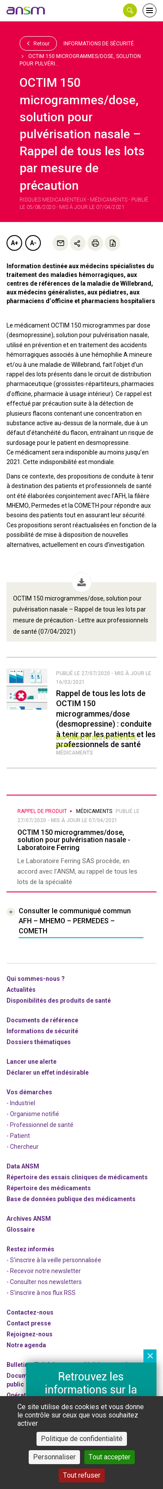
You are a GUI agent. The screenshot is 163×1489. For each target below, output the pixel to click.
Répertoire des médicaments (49, 1188)
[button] (130, 10)
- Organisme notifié (33, 1113)
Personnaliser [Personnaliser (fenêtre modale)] (54, 1457)
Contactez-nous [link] (30, 1312)
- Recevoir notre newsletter (44, 1270)
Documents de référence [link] (42, 1020)
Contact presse (29, 1323)
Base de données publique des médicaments (71, 1198)
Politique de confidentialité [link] (82, 1438)
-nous (30, 1334)
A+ (14, 242)
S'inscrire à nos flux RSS (43, 1292)
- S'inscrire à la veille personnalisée (54, 1260)
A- (33, 242)
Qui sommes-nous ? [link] (36, 978)
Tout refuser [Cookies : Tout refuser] (81, 1475)
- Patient (18, 1135)
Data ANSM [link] (23, 1166)
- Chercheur (23, 1146)
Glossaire (21, 1229)
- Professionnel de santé (40, 1124)
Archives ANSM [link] (29, 1218)
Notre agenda (26, 1345)
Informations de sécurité (98, 44)
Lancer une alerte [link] (32, 1061)
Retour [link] (38, 43)
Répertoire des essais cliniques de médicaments (77, 1177)
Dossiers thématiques (39, 1041)
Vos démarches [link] (29, 1092)
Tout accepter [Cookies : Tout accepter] (109, 1457)
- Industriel (21, 1103)
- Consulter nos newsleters (44, 1281)
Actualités (21, 989)
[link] (26, 10)
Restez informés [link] (30, 1249)
